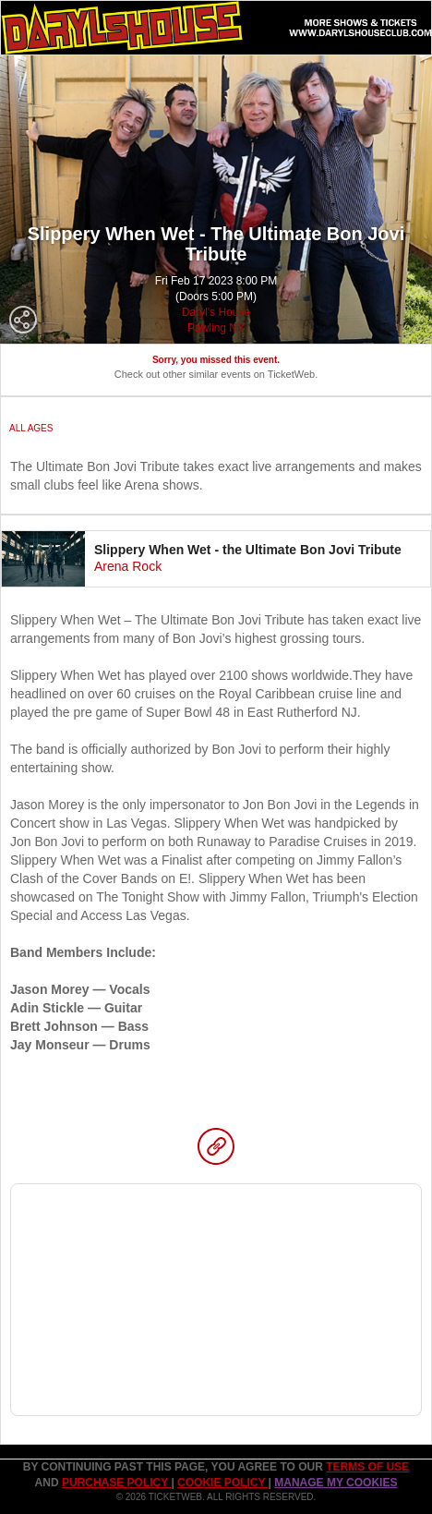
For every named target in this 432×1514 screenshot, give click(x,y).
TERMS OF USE (367, 1466)
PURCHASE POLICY (116, 1482)
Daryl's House (216, 312)
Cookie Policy (222, 1482)
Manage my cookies (335, 1482)
